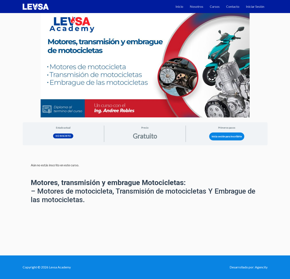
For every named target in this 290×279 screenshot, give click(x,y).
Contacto (232, 6)
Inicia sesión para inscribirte (227, 136)
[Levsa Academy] (36, 6)
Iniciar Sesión (255, 6)
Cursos (215, 6)
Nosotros (196, 6)
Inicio (179, 6)
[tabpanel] (145, 191)
